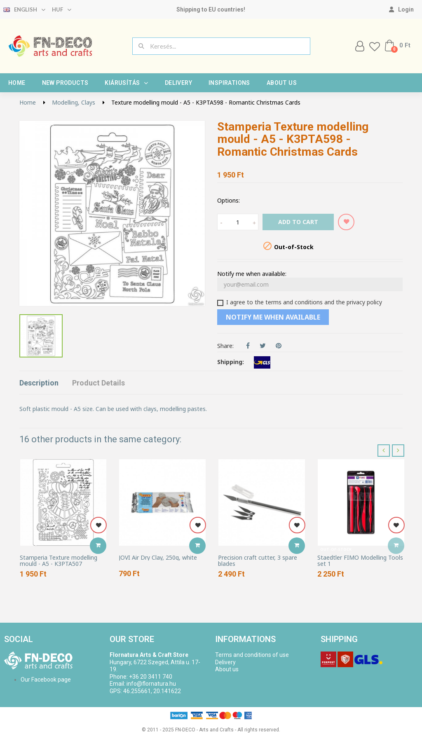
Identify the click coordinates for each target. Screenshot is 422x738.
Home (17, 82)
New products (65, 82)
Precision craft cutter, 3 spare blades (257, 560)
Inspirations (229, 82)
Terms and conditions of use (252, 655)
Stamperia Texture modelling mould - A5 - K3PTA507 (58, 560)
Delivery (178, 82)
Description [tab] (39, 382)
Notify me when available (273, 317)
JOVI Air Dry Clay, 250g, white (158, 557)
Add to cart (298, 222)
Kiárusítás (126, 83)
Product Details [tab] (98, 382)
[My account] (401, 9)
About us (282, 82)
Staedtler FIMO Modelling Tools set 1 (360, 560)
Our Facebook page (46, 679)
